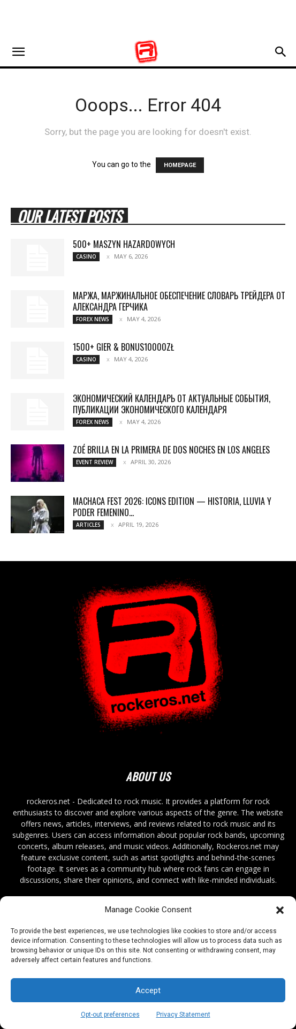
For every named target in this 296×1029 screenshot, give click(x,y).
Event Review (94, 462)
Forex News (92, 319)
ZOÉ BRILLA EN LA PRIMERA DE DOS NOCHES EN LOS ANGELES (171, 449)
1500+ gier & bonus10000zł (123, 347)
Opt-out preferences (110, 1014)
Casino (86, 256)
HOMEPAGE (180, 165)
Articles (88, 524)
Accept (148, 990)
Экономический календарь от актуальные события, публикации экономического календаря (171, 404)
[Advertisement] (148, 18)
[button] (280, 910)
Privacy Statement (183, 1014)
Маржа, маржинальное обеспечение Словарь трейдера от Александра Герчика (179, 301)
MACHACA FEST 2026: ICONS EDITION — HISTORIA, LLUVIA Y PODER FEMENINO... (172, 507)
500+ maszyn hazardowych (124, 244)
